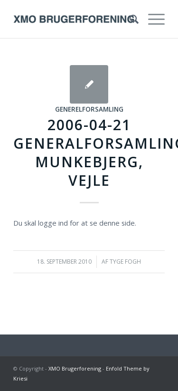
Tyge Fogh (125, 261)
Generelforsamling (89, 109)
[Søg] (129, 19)
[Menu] (152, 19)
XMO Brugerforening (74, 368)
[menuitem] (129, 19)
